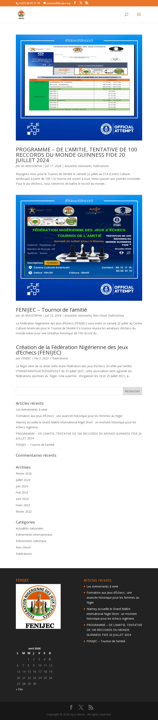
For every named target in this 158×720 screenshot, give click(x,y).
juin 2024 (22, 486)
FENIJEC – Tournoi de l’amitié (51, 309)
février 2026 (24, 473)
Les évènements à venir (32, 409)
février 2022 (24, 511)
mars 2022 (23, 505)
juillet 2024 (23, 480)
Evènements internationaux (34, 535)
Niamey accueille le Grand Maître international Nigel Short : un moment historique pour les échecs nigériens (112, 614)
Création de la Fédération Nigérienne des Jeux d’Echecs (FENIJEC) (72, 349)
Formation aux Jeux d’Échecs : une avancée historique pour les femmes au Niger (69, 416)
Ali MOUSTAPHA (31, 166)
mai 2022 (22, 492)
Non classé (100, 315)
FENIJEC (26, 358)
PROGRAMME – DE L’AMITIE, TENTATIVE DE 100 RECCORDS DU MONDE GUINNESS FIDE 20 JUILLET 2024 (76, 155)
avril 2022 (22, 499)
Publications (101, 166)
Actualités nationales (78, 166)
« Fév (19, 689)
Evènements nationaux (31, 541)
